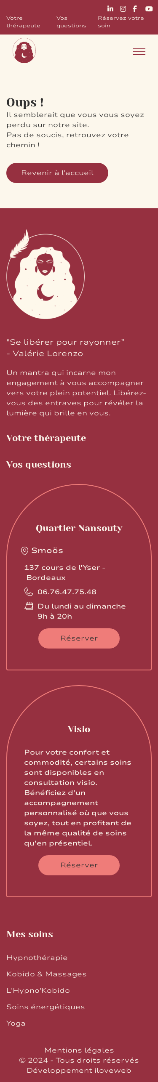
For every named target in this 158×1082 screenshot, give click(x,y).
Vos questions (71, 22)
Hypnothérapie (37, 957)
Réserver (79, 638)
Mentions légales (79, 1050)
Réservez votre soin (121, 22)
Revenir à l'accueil (57, 173)
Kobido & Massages (46, 974)
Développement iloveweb (79, 1070)
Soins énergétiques (45, 1007)
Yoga (16, 1023)
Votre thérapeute (23, 22)
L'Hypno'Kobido (38, 990)
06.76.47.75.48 (66, 592)
